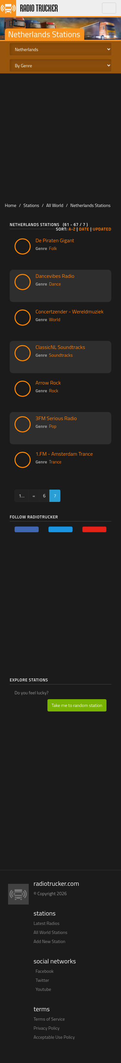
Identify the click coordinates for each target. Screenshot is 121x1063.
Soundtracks (61, 355)
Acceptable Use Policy (54, 1037)
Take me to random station (77, 705)
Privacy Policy (47, 1028)
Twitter (42, 980)
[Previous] (33, 496)
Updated (102, 229)
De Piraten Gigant (54, 240)
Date (84, 229)
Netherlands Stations (90, 205)
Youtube (43, 989)
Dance (55, 283)
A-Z (72, 229)
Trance (55, 461)
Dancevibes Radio (54, 276)
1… (22, 495)
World (54, 319)
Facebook (44, 971)
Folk (53, 248)
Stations (31, 205)
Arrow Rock (48, 382)
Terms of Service (49, 1018)
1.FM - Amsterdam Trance (64, 454)
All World (54, 205)
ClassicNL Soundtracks (60, 347)
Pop (52, 426)
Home (10, 205)
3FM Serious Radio (56, 418)
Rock (53, 390)
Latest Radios (46, 923)
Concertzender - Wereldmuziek (69, 311)
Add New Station (50, 941)
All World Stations (50, 932)
